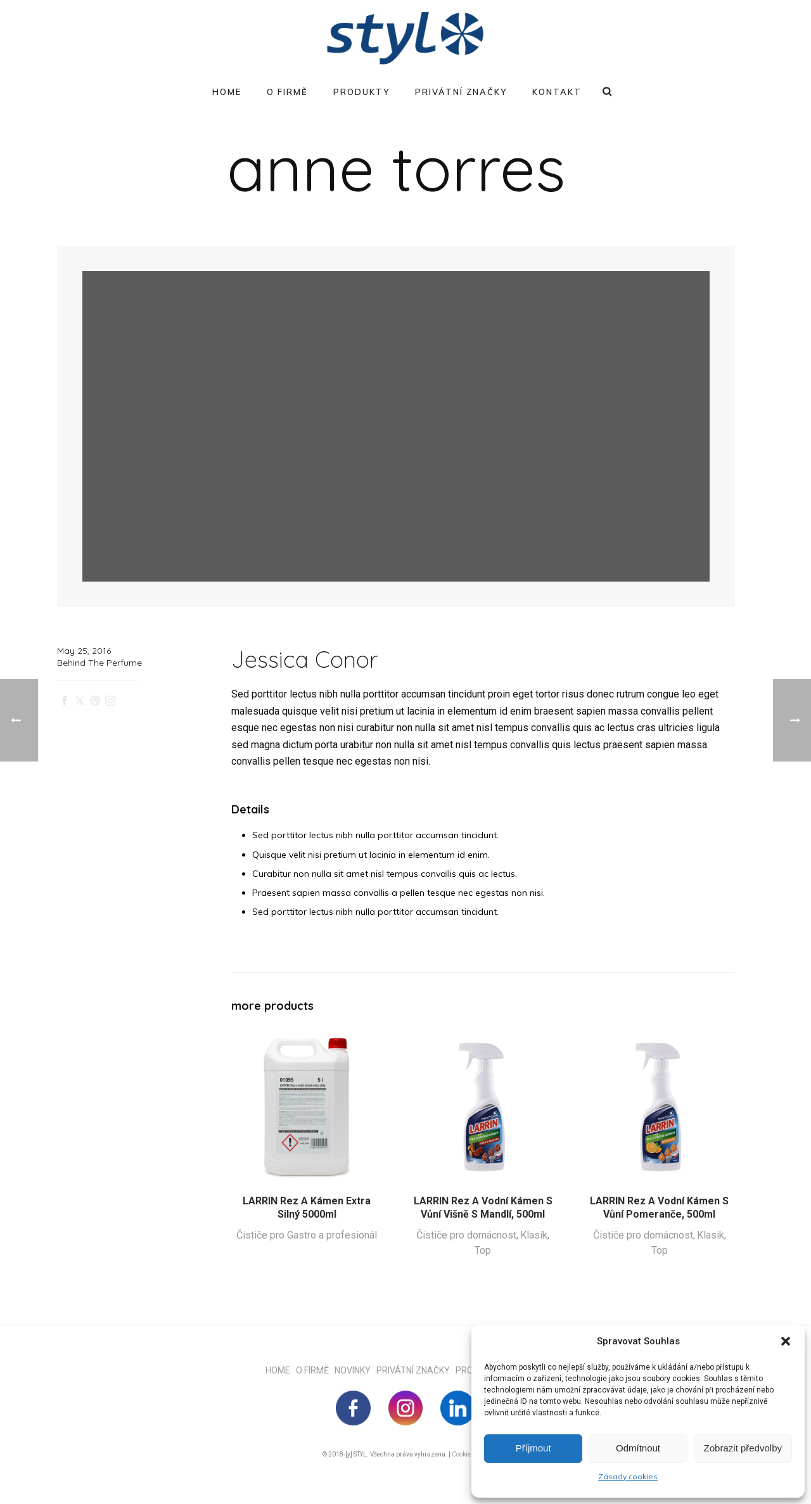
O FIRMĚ (315, 1370)
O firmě (287, 92)
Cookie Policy (470, 1454)
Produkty (361, 92)
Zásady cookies (628, 1476)
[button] (785, 1341)
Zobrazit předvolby (743, 1448)
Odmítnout (638, 1448)
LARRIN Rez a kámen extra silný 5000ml (307, 1207)
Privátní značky (461, 92)
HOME (280, 1370)
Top (483, 1250)
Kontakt (557, 92)
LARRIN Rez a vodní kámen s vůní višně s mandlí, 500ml (483, 1207)
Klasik (533, 1235)
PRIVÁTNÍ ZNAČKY (416, 1370)
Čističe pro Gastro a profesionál (306, 1235)
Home (226, 92)
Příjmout (533, 1448)
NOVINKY (355, 1370)
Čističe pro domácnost (466, 1235)
